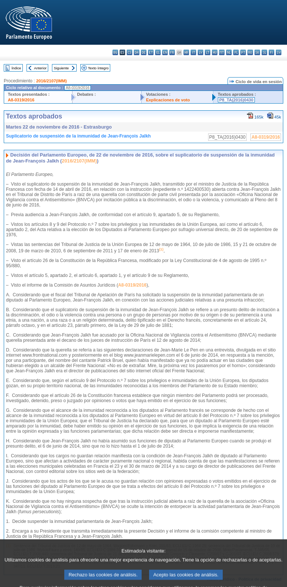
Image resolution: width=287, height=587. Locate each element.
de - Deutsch (143, 52)
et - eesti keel (151, 52)
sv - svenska (278, 52)
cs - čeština (129, 52)
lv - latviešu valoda (200, 52)
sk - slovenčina (257, 52)
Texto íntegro (98, 68)
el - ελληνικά (158, 52)
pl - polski (236, 52)
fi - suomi (271, 52)
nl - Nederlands (229, 52)
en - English (165, 52)
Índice (16, 68)
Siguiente (61, 68)
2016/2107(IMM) (51, 81)
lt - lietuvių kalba (207, 52)
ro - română (250, 52)
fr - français (172, 52)
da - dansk (136, 52)
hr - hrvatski (186, 52)
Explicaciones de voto (168, 100)
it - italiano (193, 52)
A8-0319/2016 (21, 100)
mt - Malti (222, 52)
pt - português (243, 52)
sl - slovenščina (264, 52)
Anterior (40, 68)
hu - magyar (214, 52)
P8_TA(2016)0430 (236, 100)
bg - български (115, 52)
